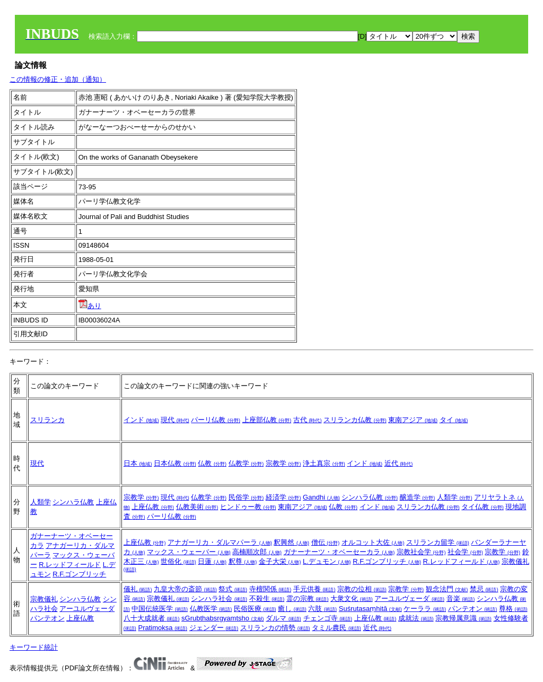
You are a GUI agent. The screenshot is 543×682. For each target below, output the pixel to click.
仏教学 (246, 463)
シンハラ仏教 (73, 502)
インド (141, 420)
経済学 (283, 497)
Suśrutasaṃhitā (370, 609)
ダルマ (283, 618)
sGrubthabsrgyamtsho (222, 618)
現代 (175, 420)
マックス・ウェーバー (189, 552)
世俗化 (178, 561)
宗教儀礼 (44, 599)
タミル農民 (336, 628)
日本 (138, 463)
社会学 (465, 552)
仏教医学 (211, 609)
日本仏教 (175, 463)
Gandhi (321, 497)
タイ (454, 420)
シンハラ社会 (219, 598)
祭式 (232, 589)
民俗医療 (255, 609)
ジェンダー (214, 628)
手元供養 (314, 589)
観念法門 (447, 589)
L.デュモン (327, 561)
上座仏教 (153, 507)
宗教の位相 (362, 589)
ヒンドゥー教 (248, 507)
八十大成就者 (152, 618)
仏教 (212, 463)
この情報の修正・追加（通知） (58, 79)
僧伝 (325, 542)
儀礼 (138, 589)
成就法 (416, 618)
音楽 (460, 598)
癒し (292, 609)
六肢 (322, 609)
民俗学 (246, 497)
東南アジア (412, 420)
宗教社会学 (421, 552)
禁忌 (484, 589)
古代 (307, 420)
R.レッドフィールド (70, 565)
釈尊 (243, 561)
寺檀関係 (270, 589)
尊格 (513, 609)
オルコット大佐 (373, 542)
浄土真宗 (324, 463)
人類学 (40, 502)
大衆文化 (351, 598)
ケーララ (425, 609)
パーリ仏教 (215, 420)
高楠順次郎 (257, 552)
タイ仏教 (482, 507)
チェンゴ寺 (328, 618)
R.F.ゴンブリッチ (79, 574)
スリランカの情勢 (275, 628)
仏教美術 (197, 507)
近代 (398, 463)
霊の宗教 (307, 598)
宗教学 (283, 463)
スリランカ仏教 (355, 420)
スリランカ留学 (437, 542)
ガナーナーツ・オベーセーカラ (339, 552)
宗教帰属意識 (463, 618)
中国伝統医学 (160, 609)
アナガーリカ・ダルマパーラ (220, 542)
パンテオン (47, 618)
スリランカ (47, 420)
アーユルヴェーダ (87, 609)
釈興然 (291, 542)
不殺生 (267, 598)
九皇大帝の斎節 (185, 589)
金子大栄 (280, 561)
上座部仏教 (267, 420)
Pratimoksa (162, 628)
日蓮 (212, 561)
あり (89, 306)
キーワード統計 (34, 647)
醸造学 (417, 497)
